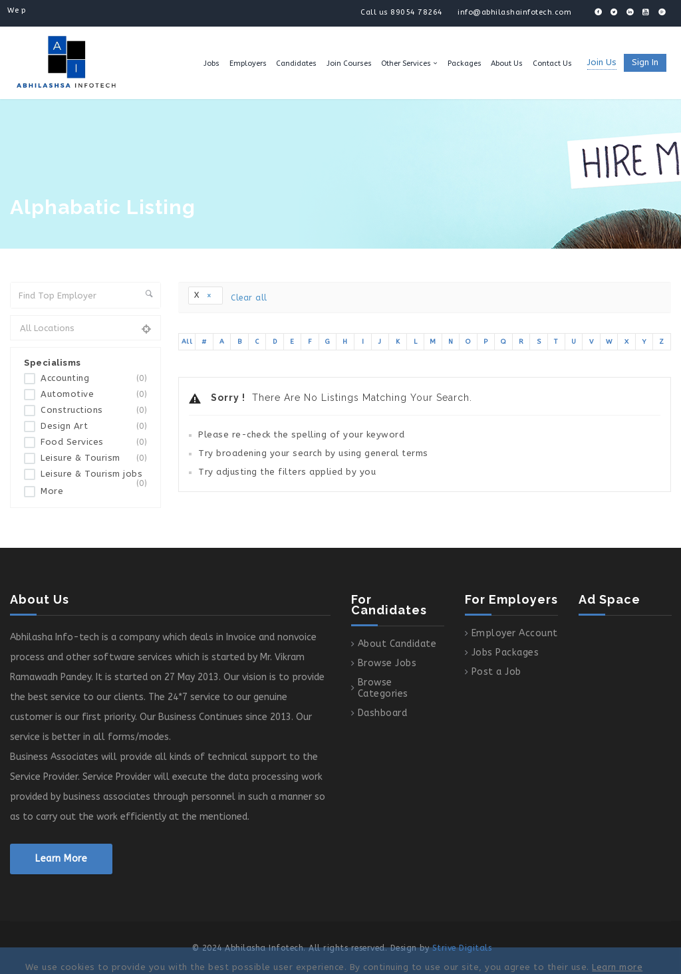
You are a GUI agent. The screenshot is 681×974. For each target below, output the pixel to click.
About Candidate (397, 644)
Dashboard (383, 713)
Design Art (94, 426)
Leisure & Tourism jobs (94, 476)
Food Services (94, 442)
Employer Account (515, 633)
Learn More (61, 858)
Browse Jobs (387, 663)
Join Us (601, 62)
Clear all (249, 298)
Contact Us (552, 63)
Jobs (211, 63)
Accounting (94, 379)
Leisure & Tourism (94, 458)
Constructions (94, 411)
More (52, 491)
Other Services (406, 63)
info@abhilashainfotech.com (514, 12)
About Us (507, 63)
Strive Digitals (462, 948)
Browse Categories (383, 688)
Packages (464, 63)
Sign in (645, 62)
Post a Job (496, 671)
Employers (248, 63)
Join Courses (349, 63)
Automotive (94, 395)
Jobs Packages (505, 652)
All (187, 342)
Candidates (296, 63)
